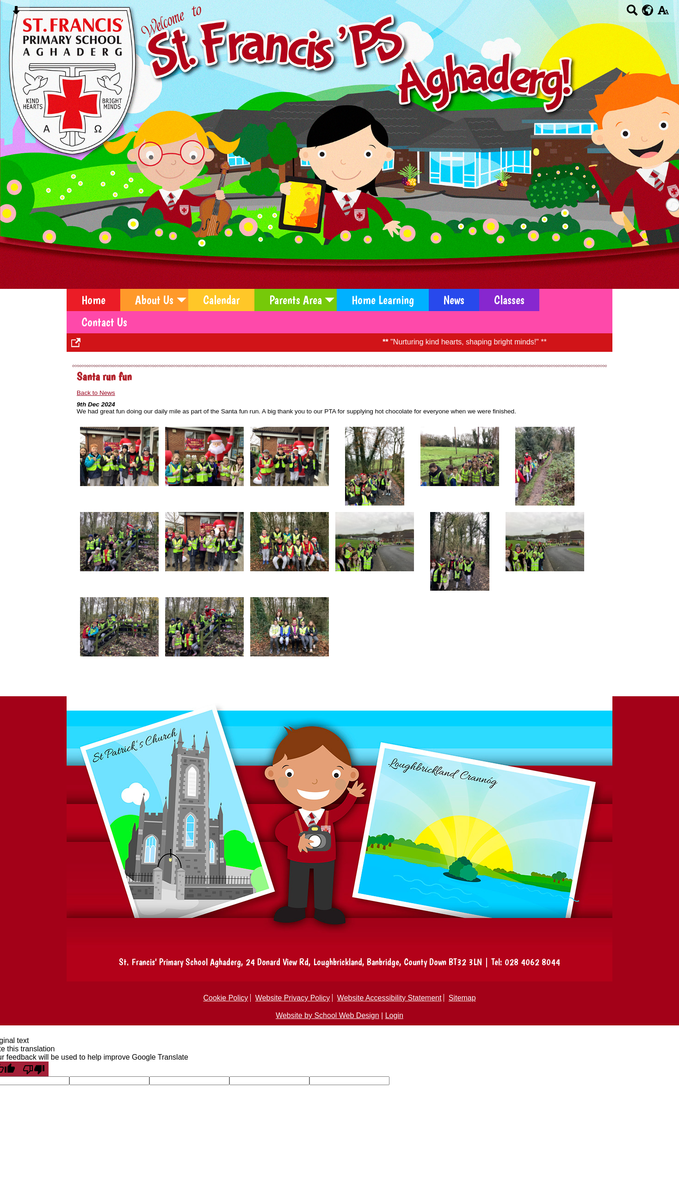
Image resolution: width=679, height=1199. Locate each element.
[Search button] (632, 13)
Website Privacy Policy (292, 998)
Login (394, 1015)
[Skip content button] (16, 13)
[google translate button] (647, 10)
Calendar (221, 300)
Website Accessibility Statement (389, 998)
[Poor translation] (34, 1069)
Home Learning (383, 300)
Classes (509, 300)
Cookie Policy (225, 998)
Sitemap (462, 998)
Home (93, 300)
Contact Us (104, 322)
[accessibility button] (663, 13)
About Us (154, 300)
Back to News (96, 392)
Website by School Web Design (327, 1015)
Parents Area (295, 300)
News (454, 300)
